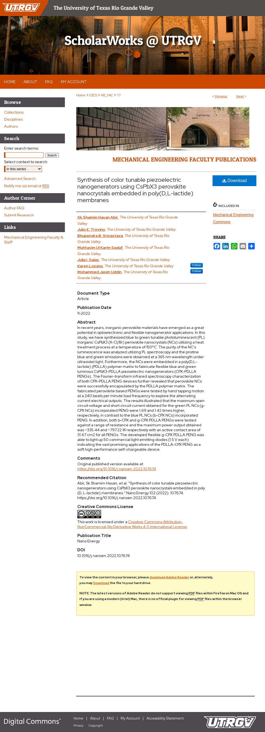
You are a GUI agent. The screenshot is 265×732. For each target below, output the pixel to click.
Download (234, 180)
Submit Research (19, 215)
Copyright (96, 725)
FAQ (110, 718)
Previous (221, 96)
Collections (14, 112)
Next (240, 96)
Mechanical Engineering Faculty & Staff (33, 240)
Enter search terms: (21, 148)
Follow (196, 265)
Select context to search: (26, 161)
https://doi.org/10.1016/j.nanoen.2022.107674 (116, 468)
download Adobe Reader (169, 577)
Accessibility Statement (165, 718)
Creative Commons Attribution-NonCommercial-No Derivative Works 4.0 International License (132, 524)
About (95, 718)
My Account (130, 718)
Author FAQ (14, 208)
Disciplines (13, 119)
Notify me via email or (26, 185)
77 (119, 95)
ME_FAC (107, 95)
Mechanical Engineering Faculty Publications (184, 159)
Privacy (79, 725)
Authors (11, 126)
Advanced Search (20, 178)
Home (80, 95)
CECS (93, 95)
